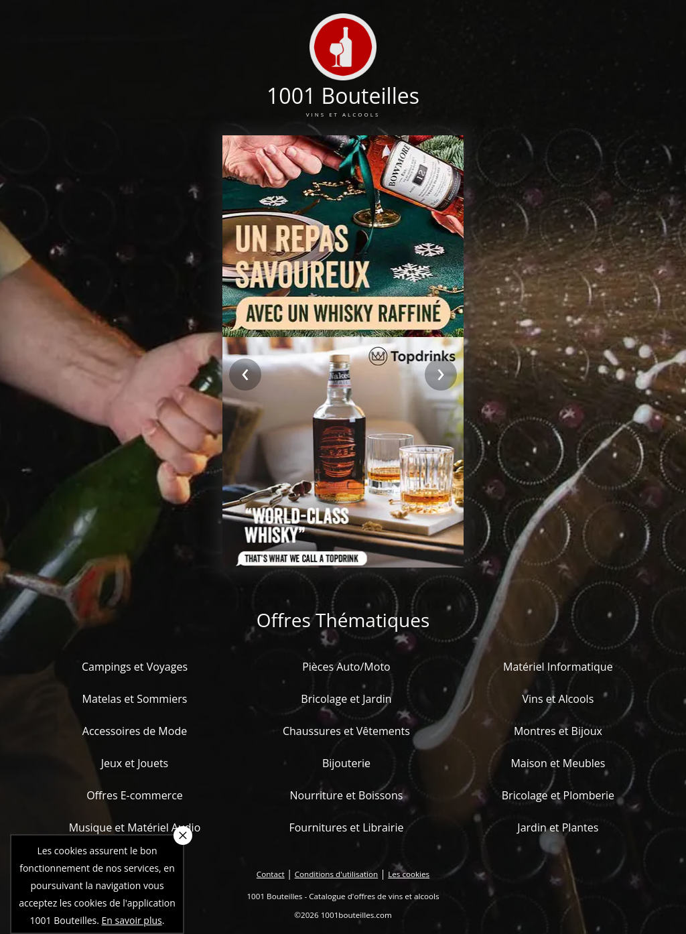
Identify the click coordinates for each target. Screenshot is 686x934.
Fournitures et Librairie (346, 827)
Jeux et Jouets (135, 763)
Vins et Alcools (558, 698)
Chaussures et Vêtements (346, 731)
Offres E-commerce (134, 795)
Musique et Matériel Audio (135, 827)
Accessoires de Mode (134, 731)
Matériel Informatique (558, 666)
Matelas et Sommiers (135, 698)
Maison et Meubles (557, 763)
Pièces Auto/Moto (346, 666)
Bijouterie (346, 763)
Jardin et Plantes (557, 827)
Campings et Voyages (135, 666)
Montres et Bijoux (558, 731)
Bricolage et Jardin (346, 698)
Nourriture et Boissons (346, 795)
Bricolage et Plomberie (558, 795)
